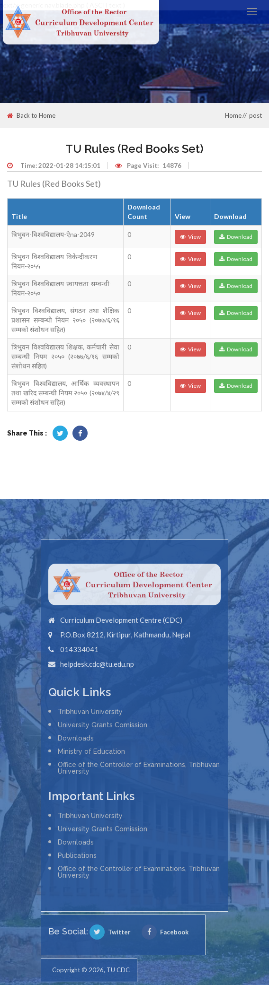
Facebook (165, 932)
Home (233, 115)
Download (235, 236)
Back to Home (31, 116)
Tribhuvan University (90, 711)
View (190, 236)
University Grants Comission (102, 725)
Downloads (76, 738)
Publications (77, 855)
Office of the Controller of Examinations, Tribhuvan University (139, 768)
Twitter (110, 932)
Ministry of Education (91, 751)
